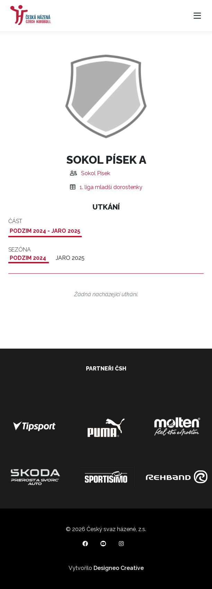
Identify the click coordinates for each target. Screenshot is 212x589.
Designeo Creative (119, 568)
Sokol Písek (95, 173)
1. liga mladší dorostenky (111, 187)
